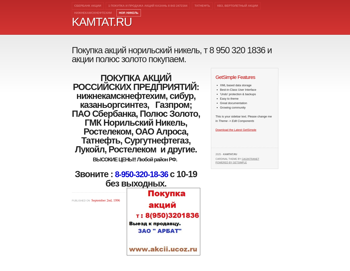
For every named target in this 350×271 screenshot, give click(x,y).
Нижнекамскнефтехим (93, 12)
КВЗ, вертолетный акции (237, 5)
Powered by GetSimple (231, 162)
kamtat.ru (102, 21)
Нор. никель (128, 12)
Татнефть (202, 5)
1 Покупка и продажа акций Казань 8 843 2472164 (147, 5)
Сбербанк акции (87, 5)
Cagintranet (250, 159)
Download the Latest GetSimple (236, 129)
